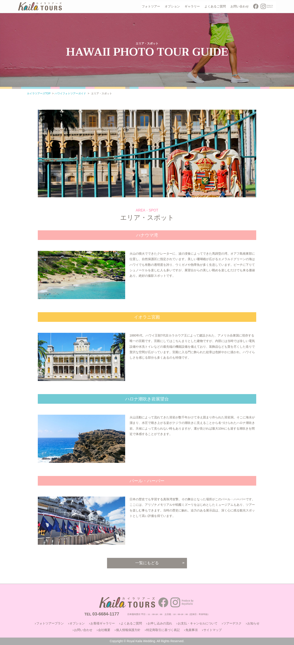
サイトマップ (212, 630)
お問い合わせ (83, 630)
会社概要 (104, 630)
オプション (77, 623)
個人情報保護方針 (128, 630)
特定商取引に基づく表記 (163, 630)
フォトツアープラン (50, 623)
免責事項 (191, 630)
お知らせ (253, 623)
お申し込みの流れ (160, 623)
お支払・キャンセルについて (198, 623)
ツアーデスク (232, 623)
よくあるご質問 (131, 623)
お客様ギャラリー (102, 623)
